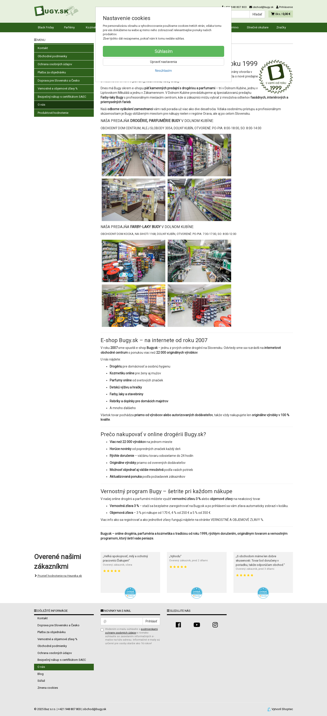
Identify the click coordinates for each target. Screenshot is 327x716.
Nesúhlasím (163, 70)
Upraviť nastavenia (163, 62)
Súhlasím (164, 51)
